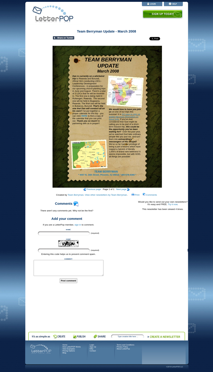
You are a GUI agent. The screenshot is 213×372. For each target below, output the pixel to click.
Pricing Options (68, 351)
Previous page (92, 189)
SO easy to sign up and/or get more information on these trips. (124, 116)
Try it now (173, 204)
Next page (123, 189)
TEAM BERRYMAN (106, 171)
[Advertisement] (163, 266)
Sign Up (93, 347)
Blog (64, 353)
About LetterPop (123, 349)
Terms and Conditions (125, 345)
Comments (150, 195)
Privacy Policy (122, 347)
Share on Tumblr (67, 38)
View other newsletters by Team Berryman (106, 195)
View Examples (68, 349)
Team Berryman (76, 195)
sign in (78, 224)
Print (136, 195)
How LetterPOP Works (71, 347)
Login (92, 345)
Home (64, 345)
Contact (93, 351)
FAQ (91, 349)
